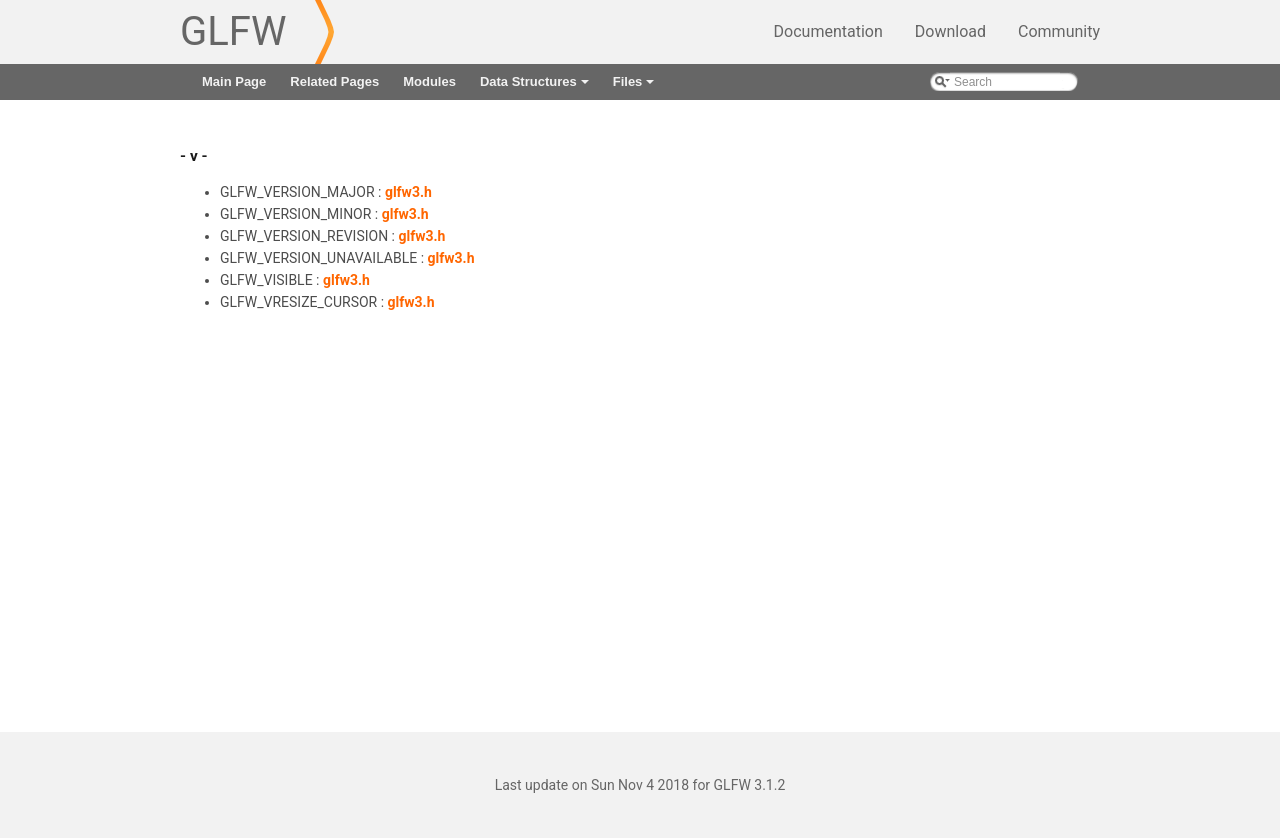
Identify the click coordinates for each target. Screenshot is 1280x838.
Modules (429, 81)
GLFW (233, 31)
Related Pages (334, 81)
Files (635, 87)
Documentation (828, 31)
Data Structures (536, 87)
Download (950, 31)
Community (1059, 31)
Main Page (234, 81)
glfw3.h (408, 192)
